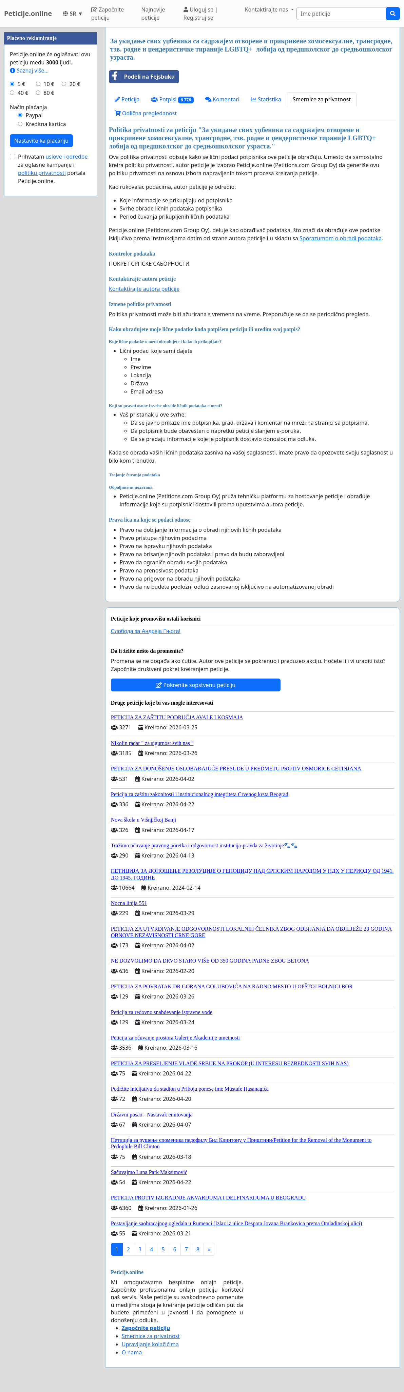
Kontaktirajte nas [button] (267, 9)
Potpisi (172, 99)
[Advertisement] (50, 129)
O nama (132, 1352)
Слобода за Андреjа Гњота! (145, 631)
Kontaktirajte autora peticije (144, 288)
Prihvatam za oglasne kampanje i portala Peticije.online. (53, 372)
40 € (23, 296)
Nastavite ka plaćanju (41, 344)
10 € (48, 287)
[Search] (341, 13)
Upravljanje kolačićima (150, 1344)
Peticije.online (28, 13)
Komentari (222, 99)
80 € (48, 296)
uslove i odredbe (66, 360)
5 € (21, 287)
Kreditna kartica (46, 327)
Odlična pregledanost (146, 113)
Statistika (266, 99)
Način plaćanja (28, 310)
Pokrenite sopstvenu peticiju (195, 685)
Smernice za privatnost (322, 99)
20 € (75, 287)
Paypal (34, 318)
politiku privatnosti (42, 376)
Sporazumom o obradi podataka (341, 238)
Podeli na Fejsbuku (142, 76)
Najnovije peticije (153, 13)
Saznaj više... (29, 274)
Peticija (127, 99)
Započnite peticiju (107, 13)
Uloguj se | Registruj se (201, 13)
